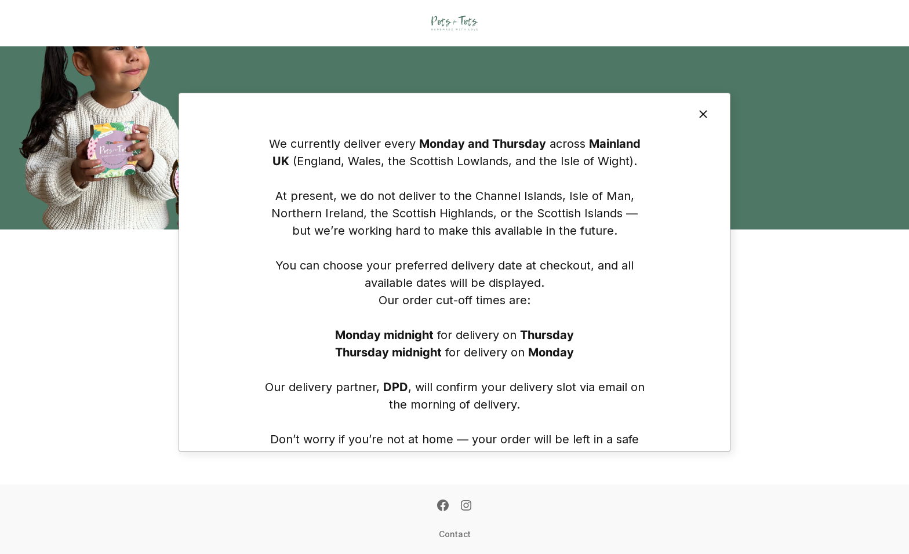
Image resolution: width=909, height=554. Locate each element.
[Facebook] (443, 506)
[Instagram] (466, 506)
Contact (455, 534)
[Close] (703, 114)
